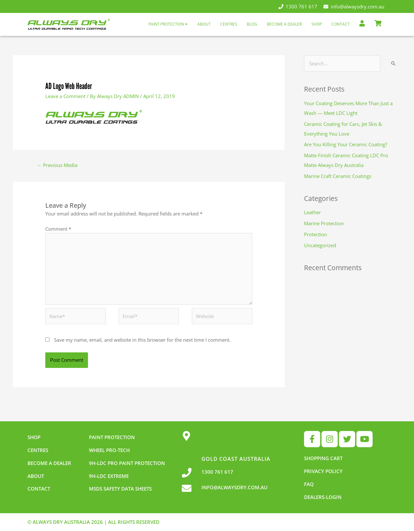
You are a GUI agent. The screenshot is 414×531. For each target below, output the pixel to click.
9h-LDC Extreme (109, 476)
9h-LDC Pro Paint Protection (127, 463)
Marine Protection (324, 223)
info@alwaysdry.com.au (353, 6)
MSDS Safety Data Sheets (120, 488)
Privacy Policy (323, 471)
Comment (58, 229)
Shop (316, 24)
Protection (315, 234)
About (204, 24)
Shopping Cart (323, 458)
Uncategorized (320, 245)
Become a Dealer (284, 24)
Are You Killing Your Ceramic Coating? (345, 144)
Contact (341, 24)
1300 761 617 (298, 6)
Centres (228, 24)
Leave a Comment (65, 96)
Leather (312, 212)
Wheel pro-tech (109, 450)
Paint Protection (168, 24)
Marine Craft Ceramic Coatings (337, 176)
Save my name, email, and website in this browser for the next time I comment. (142, 340)
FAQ (309, 484)
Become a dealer (49, 463)
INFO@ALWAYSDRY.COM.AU (234, 487)
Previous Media (57, 165)
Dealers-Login (323, 497)
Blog (252, 24)
